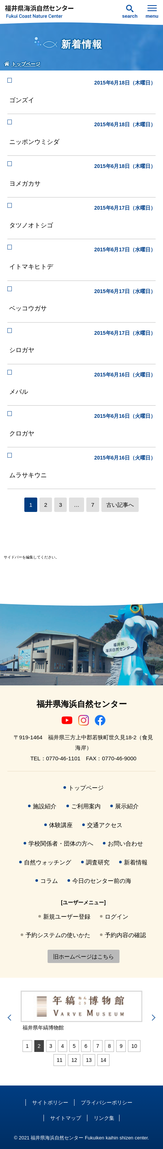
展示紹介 (127, 806)
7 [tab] (97, 1046)
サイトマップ (65, 1118)
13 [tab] (89, 1060)
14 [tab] (104, 1060)
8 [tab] (109, 1046)
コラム (49, 881)
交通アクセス (104, 825)
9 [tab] (120, 1046)
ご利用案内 (86, 806)
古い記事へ (120, 505)
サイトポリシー (50, 1102)
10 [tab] (134, 1046)
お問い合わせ (125, 843)
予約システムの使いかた (57, 935)
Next (152, 1017)
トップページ (86, 788)
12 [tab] (74, 1060)
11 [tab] (60, 1060)
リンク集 (104, 1118)
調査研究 (98, 862)
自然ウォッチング (47, 862)
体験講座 (61, 825)
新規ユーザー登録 (66, 917)
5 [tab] (74, 1046)
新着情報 (136, 862)
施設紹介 (44, 806)
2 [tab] (39, 1046)
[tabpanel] (81, 1011)
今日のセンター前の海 (101, 881)
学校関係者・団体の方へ (60, 843)
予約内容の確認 (125, 935)
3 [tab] (50, 1046)
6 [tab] (85, 1046)
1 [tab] (27, 1046)
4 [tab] (62, 1046)
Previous (10, 1017)
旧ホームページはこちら (83, 956)
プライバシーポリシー (106, 1102)
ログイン (116, 917)
